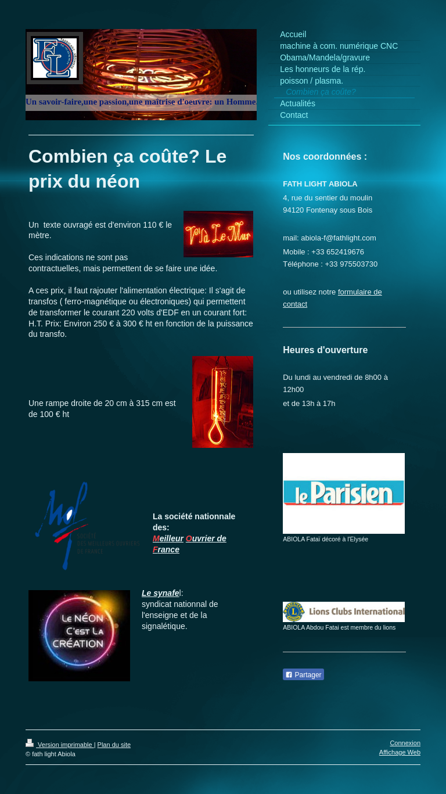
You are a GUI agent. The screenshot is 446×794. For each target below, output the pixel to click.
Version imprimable (60, 744)
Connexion (405, 742)
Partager (303, 675)
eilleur (172, 538)
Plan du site (114, 744)
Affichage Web (399, 752)
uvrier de (209, 538)
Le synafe (160, 593)
